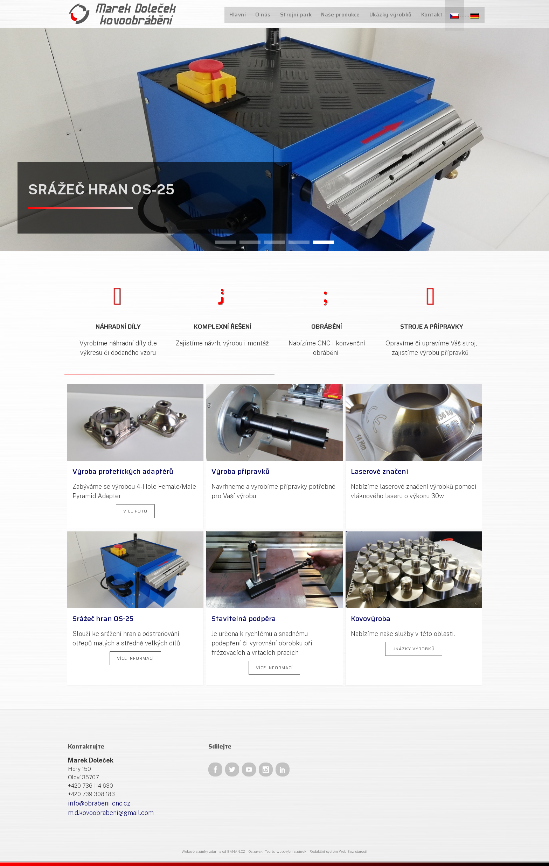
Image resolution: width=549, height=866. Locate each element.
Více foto (135, 511)
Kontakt (433, 14)
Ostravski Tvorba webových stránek (277, 851)
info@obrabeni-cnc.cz (99, 803)
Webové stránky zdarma (201, 851)
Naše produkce (342, 14)
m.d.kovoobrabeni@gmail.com (111, 812)
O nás (266, 14)
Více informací (135, 658)
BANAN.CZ (236, 851)
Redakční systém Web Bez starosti (338, 851)
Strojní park (298, 14)
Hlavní (242, 14)
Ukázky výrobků (392, 14)
